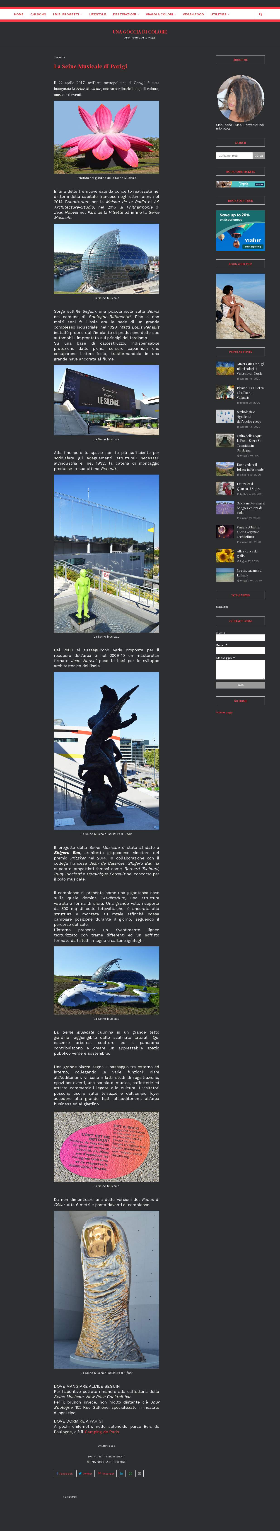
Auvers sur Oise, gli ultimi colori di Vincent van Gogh (250, 369)
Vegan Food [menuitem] (193, 14)
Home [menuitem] (19, 14)
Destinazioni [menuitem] (124, 14)
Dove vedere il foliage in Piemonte (250, 467)
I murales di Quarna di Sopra (249, 486)
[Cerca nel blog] (234, 155)
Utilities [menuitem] (219, 14)
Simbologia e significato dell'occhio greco (249, 417)
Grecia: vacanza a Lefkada (249, 572)
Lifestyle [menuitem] (97, 14)
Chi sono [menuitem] (38, 14)
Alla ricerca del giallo (247, 553)
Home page (224, 712)
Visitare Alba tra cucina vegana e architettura (248, 532)
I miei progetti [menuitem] (66, 14)
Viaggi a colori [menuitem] (159, 14)
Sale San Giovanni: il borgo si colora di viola (251, 508)
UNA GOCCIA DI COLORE (140, 32)
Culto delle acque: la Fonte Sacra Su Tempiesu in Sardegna (249, 443)
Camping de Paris (102, 1431)
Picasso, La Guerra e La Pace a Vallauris (250, 393)
